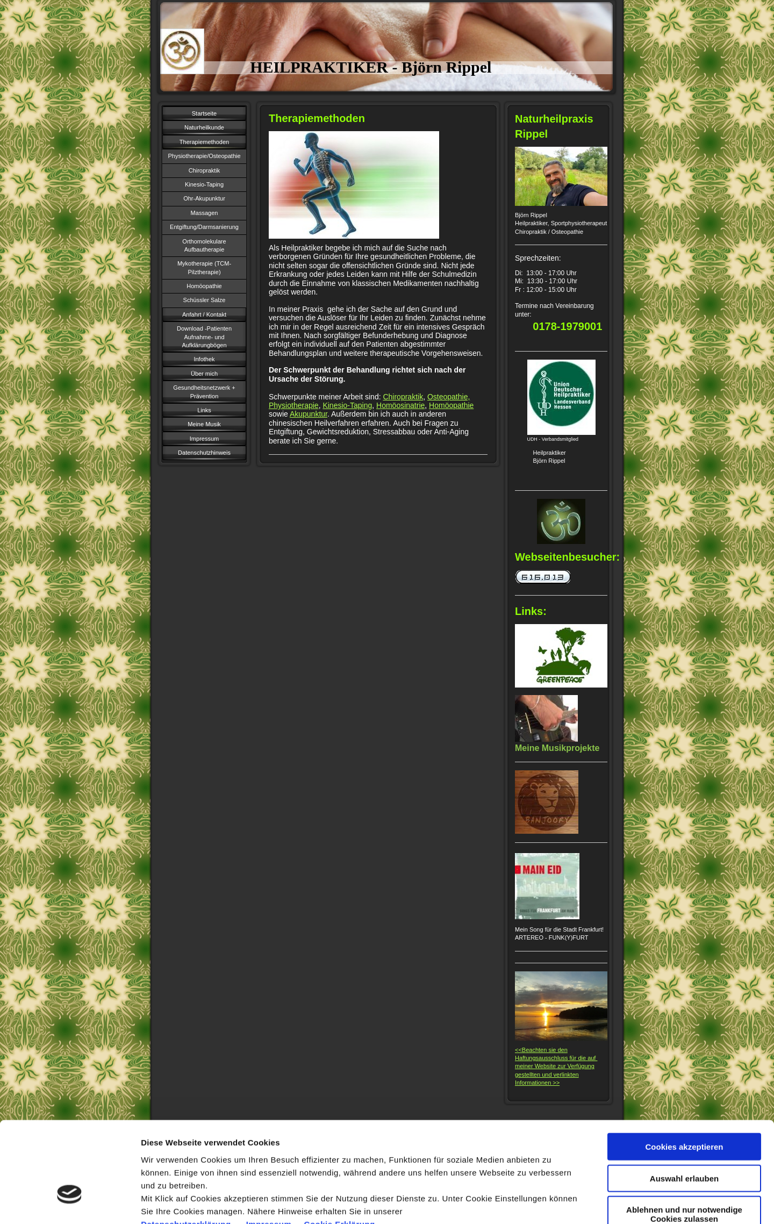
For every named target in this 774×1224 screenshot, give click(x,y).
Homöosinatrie (400, 405)
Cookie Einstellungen (586, 1202)
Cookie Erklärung (339, 1146)
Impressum (270, 1146)
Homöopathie (451, 405)
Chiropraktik (403, 396)
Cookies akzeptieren (684, 1069)
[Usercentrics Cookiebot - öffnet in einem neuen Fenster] (70, 1203)
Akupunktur (308, 414)
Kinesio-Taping (347, 405)
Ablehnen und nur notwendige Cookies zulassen (684, 1137)
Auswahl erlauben (684, 1101)
